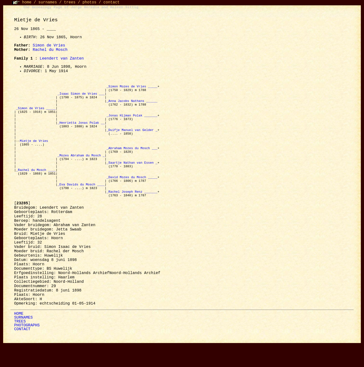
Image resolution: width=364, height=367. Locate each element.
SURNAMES (23, 340)
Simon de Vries (49, 45)
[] (22, 226)
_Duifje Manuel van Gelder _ (132, 139)
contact (111, 2)
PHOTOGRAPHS (27, 348)
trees (69, 2)
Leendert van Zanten (62, 58)
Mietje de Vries (35, 152)
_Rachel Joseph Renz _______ (132, 213)
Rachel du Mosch (50, 50)
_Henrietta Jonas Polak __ (81, 130)
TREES (20, 344)
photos (89, 2)
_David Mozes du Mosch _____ (132, 196)
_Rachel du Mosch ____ (36, 187)
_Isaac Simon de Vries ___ (81, 95)
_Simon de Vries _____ (36, 113)
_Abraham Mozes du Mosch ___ (132, 161)
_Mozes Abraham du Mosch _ (81, 170)
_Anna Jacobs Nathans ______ (132, 104)
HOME (18, 336)
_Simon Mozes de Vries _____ (132, 87)
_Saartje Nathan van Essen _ (132, 178)
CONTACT (22, 352)
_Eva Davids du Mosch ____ (81, 204)
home (26, 2)
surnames (47, 2)
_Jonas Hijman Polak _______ (132, 122)
